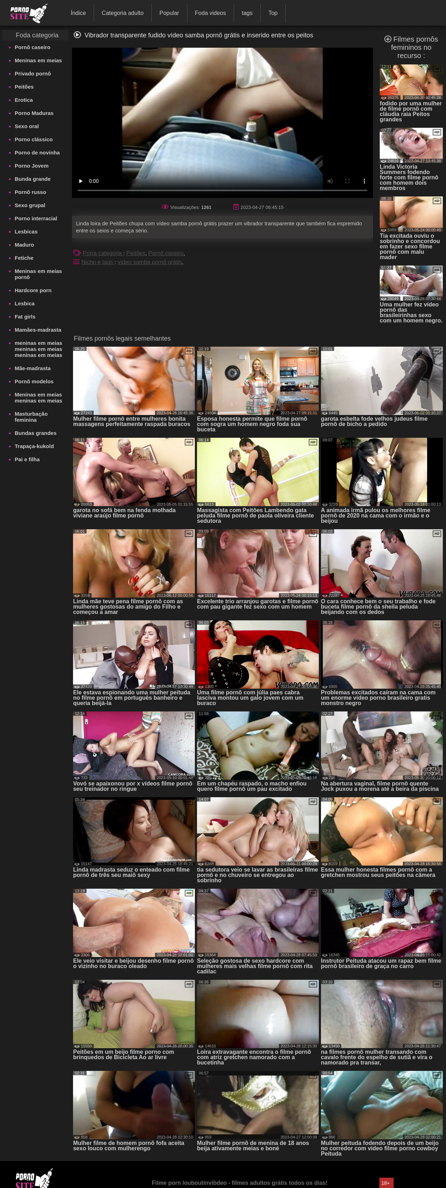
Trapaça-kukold (34, 446)
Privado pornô (33, 73)
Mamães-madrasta (38, 330)
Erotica (24, 100)
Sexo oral (27, 126)
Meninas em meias (38, 60)
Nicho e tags (97, 262)
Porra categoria (103, 253)
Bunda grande (33, 179)
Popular (169, 13)
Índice (78, 13)
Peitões (24, 87)
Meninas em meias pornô (38, 274)
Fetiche (24, 258)
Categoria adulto (123, 13)
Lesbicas (26, 231)
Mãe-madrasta (33, 368)
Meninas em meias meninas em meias (38, 397)
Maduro (24, 245)
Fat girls (25, 317)
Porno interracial (36, 218)
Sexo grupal (30, 205)
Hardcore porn (33, 290)
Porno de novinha (37, 152)
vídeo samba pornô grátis (150, 262)
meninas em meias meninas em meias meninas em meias (38, 349)
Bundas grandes (36, 433)
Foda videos (210, 13)
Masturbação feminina (31, 417)
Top (273, 13)
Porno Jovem (31, 166)
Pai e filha (27, 459)
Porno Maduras (34, 113)
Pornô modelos (34, 381)
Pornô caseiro (32, 47)
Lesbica (25, 303)
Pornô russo (30, 192)
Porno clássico (34, 139)
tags (247, 13)
